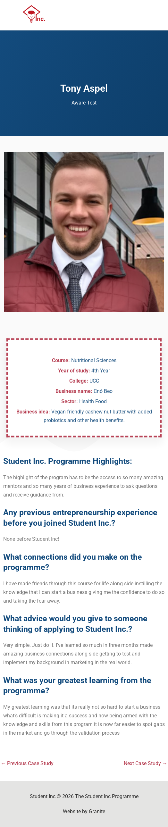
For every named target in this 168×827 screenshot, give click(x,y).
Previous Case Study (27, 763)
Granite (97, 811)
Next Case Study (145, 763)
